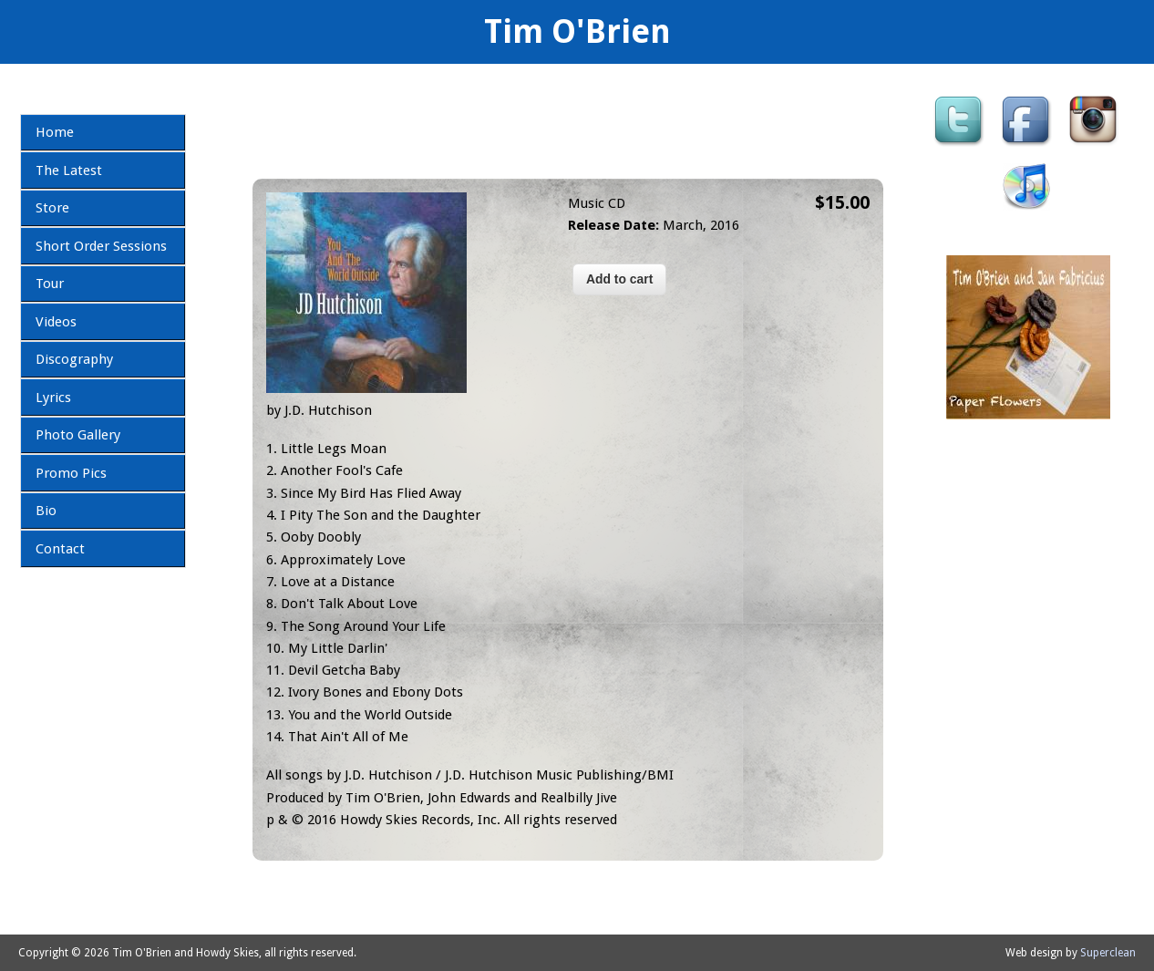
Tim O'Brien (577, 31)
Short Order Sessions (101, 246)
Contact (60, 549)
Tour (50, 283)
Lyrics (53, 397)
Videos (56, 322)
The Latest (69, 170)
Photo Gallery (78, 435)
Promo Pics (71, 473)
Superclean (1108, 952)
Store (52, 208)
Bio (46, 510)
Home (55, 132)
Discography (74, 359)
